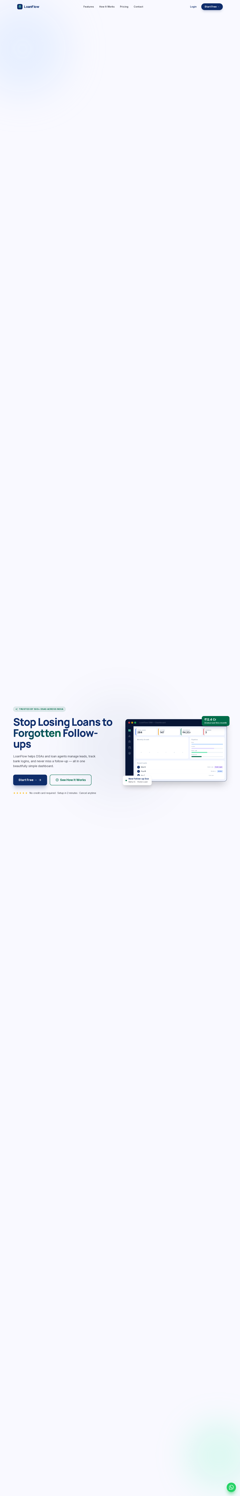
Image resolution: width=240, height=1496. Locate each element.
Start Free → (212, 6)
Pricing (124, 6)
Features (88, 6)
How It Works (107, 6)
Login (193, 6)
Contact (138, 6)
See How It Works (70, 780)
